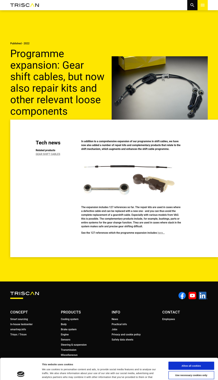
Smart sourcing (19, 319)
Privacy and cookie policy (126, 334)
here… (161, 232)
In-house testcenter (21, 324)
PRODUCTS (71, 312)
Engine (65, 334)
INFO (116, 312)
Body (64, 324)
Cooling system (69, 319)
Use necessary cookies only (191, 355)
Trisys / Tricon (18, 334)
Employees (168, 319)
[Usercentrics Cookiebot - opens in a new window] (21, 373)
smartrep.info (18, 329)
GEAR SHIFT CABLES (48, 154)
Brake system (69, 329)
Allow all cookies (191, 345)
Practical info (119, 324)
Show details (168, 373)
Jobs (114, 329)
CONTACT (171, 312)
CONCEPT (19, 312)
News (115, 319)
